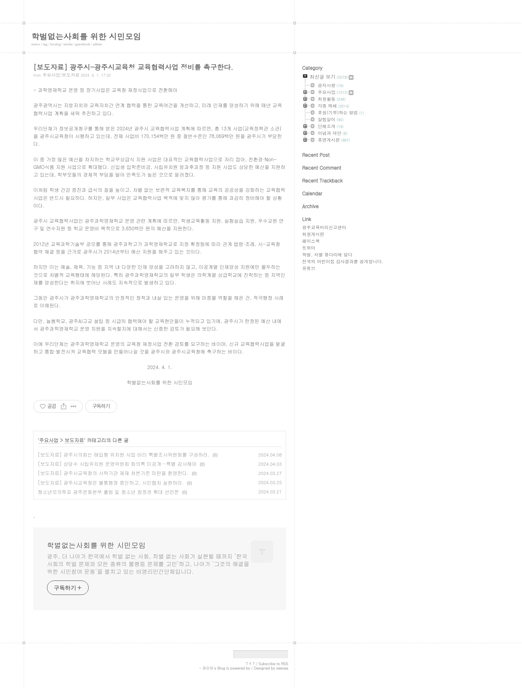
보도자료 (74, 439)
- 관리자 (206, 668)
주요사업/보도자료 (61, 75)
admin (97, 44)
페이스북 (311, 241)
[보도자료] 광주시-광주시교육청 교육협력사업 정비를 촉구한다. (133, 67)
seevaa (282, 668)
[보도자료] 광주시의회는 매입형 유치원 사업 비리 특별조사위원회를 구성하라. (123, 454)
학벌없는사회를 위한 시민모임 (86, 36)
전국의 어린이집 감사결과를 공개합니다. (342, 261)
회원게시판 (313, 234)
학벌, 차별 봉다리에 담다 (327, 255)
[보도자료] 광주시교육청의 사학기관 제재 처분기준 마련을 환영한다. (113, 472)
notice (35, 44)
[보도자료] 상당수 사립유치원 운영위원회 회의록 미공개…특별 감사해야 (117, 463)
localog (55, 44)
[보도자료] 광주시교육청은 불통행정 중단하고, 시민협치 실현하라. (111, 482)
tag (45, 44)
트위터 (308, 248)
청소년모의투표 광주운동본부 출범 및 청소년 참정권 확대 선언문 (108, 491)
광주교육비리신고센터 (324, 227)
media (68, 44)
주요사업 (48, 439)
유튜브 (308, 268)
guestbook (82, 44)
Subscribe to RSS (273, 663)
